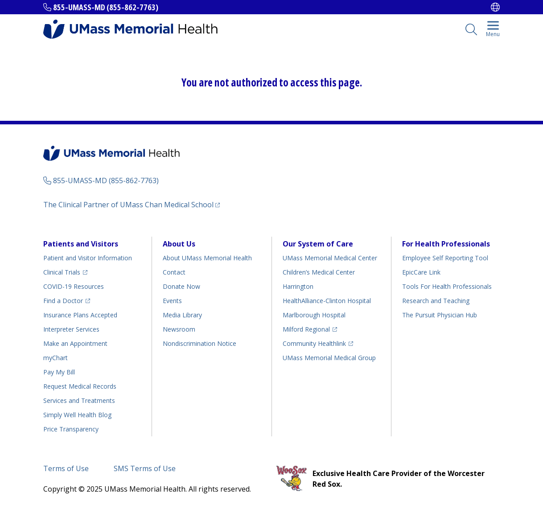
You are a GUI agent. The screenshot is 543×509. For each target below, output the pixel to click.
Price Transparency (71, 429)
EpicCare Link (421, 272)
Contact (174, 272)
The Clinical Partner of (128, 204)
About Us (179, 244)
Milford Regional (306, 329)
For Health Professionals (446, 244)
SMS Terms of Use (145, 468)
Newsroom (179, 329)
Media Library (182, 315)
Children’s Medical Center (319, 272)
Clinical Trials (61, 272)
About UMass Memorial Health (207, 258)
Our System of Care (318, 244)
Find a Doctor (63, 300)
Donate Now (181, 286)
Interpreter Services (71, 329)
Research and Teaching (435, 300)
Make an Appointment (75, 343)
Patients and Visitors (80, 244)
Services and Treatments (79, 400)
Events (172, 300)
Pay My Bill (59, 372)
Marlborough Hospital (314, 315)
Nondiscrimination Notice (199, 343)
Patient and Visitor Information (87, 258)
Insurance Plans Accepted (80, 315)
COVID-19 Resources (73, 286)
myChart (55, 357)
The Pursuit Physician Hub (439, 315)
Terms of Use (66, 468)
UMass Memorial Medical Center (330, 258)
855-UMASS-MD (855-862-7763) (105, 7)
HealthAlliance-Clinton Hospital (327, 300)
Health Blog (77, 414)
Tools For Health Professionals (447, 286)
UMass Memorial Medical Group (329, 357)
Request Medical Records (79, 386)
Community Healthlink (314, 343)
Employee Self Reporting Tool (445, 258)
